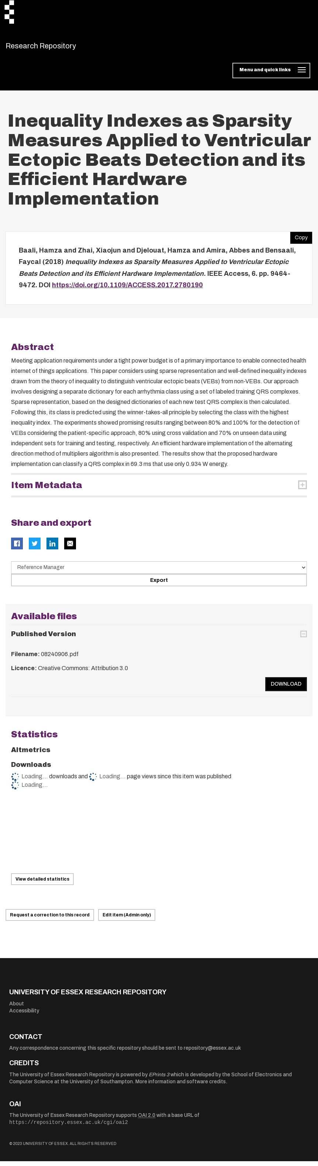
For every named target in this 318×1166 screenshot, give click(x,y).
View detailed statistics (42, 883)
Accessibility (24, 1015)
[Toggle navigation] (271, 75)
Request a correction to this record (50, 919)
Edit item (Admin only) (127, 919)
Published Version (43, 638)
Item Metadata (46, 490)
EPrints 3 (159, 1079)
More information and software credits (180, 1086)
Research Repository (57, 48)
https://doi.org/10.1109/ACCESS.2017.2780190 (127, 290)
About (16, 1008)
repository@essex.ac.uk (212, 1053)
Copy (299, 240)
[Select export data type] (159, 572)
